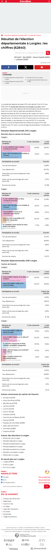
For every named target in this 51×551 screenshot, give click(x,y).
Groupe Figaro (27, 531)
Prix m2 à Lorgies (9, 467)
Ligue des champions (10, 509)
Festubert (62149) (9, 414)
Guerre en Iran (8, 504)
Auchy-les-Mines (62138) (11, 400)
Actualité (5, 477)
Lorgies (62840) (8, 462)
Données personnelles (30, 529)
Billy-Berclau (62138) (10, 403)
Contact (42, 527)
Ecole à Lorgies (8, 465)
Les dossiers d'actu (8, 482)
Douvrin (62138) (8, 412)
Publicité (36, 527)
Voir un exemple (44, 477)
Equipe (21, 527)
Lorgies (29, 80)
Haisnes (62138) (8, 420)
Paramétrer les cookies (43, 529)
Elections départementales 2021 (16, 35)
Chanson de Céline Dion (11, 499)
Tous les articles (6, 529)
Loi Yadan (6, 506)
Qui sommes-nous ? (12, 527)
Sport (3, 480)
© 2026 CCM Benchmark (39, 531)
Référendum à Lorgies (11, 455)
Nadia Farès (7, 501)
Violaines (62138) (9, 431)
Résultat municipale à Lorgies (13, 452)
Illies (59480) (27, 57)
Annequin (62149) (9, 398)
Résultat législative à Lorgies (13, 447)
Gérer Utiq (8, 531)
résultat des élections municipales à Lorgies (25, 107)
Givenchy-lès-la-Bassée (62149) (14, 417)
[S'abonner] (25, 486)
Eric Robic (6, 512)
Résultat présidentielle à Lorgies (14, 444)
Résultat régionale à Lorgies (12, 441)
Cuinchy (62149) (8, 409)
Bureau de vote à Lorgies (11, 438)
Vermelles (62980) (9, 428)
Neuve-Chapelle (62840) (41, 57)
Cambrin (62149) (8, 406)
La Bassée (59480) (22, 59)
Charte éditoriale (28, 527)
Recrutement (18, 529)
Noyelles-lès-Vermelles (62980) (14, 423)
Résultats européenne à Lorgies (14, 449)
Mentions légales (16, 531)
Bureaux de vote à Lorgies (35, 77)
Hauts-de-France (35, 35)
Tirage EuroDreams (10, 517)
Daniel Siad (7, 514)
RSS (12, 529)
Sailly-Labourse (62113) (10, 426)
